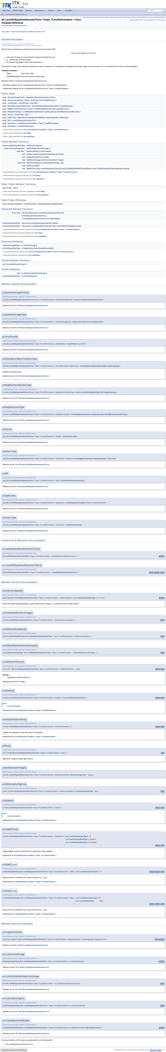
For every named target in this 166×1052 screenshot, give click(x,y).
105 (16, 376)
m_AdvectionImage (29, 245)
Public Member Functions (97, 17)
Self (35, 103)
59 (15, 442)
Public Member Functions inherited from (40, 172)
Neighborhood (8, 372)
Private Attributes (149, 20)
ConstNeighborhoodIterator (33, 112)
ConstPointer (12, 103)
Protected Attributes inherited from (38, 252)
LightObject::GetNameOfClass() (18, 677)
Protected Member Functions (145, 17)
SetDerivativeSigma (33, 163)
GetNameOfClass (32, 151)
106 (16, 464)
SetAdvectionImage (33, 160)
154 (16, 989)
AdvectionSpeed (27, 213)
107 (16, 420)
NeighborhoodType (14, 112)
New (15, 188)
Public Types (86, 17)
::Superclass (59, 503)
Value (24, 223)
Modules (29, 10)
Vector (30, 109)
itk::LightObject (29, 136)
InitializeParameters (33, 157)
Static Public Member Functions (114, 17)
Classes (51, 10)
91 (15, 531)
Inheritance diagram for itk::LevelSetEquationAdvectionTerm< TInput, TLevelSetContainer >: (34, 85)
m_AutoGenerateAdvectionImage (34, 273)
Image (27, 73)
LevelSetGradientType (26, 126)
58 (15, 486)
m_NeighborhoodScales (30, 248)
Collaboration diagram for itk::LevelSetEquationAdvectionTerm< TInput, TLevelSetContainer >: (35, 88)
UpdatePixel (30, 169)
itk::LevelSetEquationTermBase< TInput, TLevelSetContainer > (46, 130)
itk (2, 14)
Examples (68, 10)
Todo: (5, 704)
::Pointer (58, 436)
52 (14, 81)
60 (15, 350)
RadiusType (11, 117)
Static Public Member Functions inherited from (23, 191)
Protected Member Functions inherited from (41, 229)
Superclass (11, 123)
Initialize (29, 154)
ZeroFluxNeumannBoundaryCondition (45, 106)
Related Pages (18, 10)
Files (60, 10)
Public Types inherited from (35, 130)
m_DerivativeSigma (29, 276)
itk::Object (27, 133)
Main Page (6, 10)
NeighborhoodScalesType (16, 109)
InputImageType (66, 106)
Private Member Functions (136, 20)
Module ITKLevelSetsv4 (20, 25)
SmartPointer (23, 103)
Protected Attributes (159, 17)
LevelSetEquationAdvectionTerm (15, 14)
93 (15, 328)
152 (16, 1011)
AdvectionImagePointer (16, 97)
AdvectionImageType (15, 100)
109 (16, 398)
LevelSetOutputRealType (43, 109)
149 (16, 1033)
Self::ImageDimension (47, 100)
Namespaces (40, 10)
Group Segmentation (7, 25)
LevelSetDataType (62, 226)
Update (29, 166)
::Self (57, 481)
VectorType (34, 100)
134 (16, 967)
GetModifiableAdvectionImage (37, 148)
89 (15, 945)
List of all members (160, 20)
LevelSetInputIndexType (46, 154)
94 (15, 306)
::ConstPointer (60, 344)
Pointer (10, 115)
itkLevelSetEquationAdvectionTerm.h (27, 32)
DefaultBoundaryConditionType (18, 106)
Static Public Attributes (130, 17)
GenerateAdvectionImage (16, 264)
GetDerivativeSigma (33, 145)
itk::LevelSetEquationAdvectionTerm (20, 300)
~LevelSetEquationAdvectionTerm (34, 219)
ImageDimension (30, 204)
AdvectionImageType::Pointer (44, 97)
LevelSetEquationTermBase (27, 123)
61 (15, 509)
